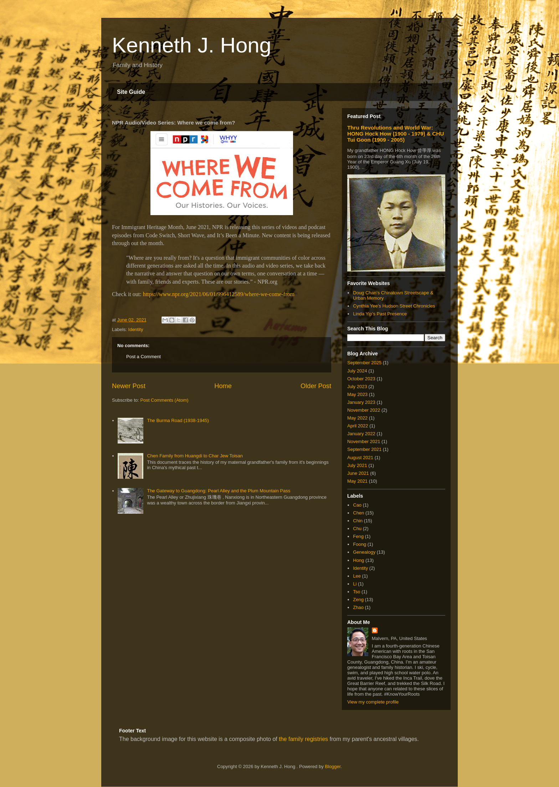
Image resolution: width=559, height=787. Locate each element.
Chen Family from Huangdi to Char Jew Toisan (195, 455)
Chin (358, 520)
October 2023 (361, 378)
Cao (357, 505)
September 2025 (364, 362)
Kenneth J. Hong (191, 45)
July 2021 (357, 465)
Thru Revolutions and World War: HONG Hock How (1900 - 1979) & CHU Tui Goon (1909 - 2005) (395, 134)
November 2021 (363, 441)
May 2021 (357, 481)
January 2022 (361, 433)
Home (223, 386)
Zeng (358, 599)
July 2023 (357, 386)
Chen (358, 513)
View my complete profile (373, 702)
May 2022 (357, 418)
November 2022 (363, 410)
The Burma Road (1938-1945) (178, 420)
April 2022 (357, 425)
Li (355, 584)
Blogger (332, 766)
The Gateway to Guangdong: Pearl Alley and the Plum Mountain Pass (218, 490)
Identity (135, 329)
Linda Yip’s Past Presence (380, 313)
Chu (357, 528)
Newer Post (128, 386)
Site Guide (131, 92)
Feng (358, 536)
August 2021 (360, 457)
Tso (356, 591)
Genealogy (364, 552)
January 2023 (361, 402)
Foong (359, 544)
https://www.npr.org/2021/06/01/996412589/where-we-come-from (218, 294)
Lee (357, 576)
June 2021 (358, 473)
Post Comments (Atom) (164, 400)
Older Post (316, 386)
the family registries (303, 739)
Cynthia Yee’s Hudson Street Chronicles (394, 306)
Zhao (358, 607)
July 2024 (357, 371)
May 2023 (357, 394)
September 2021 (364, 449)
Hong (358, 560)
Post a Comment (143, 356)
